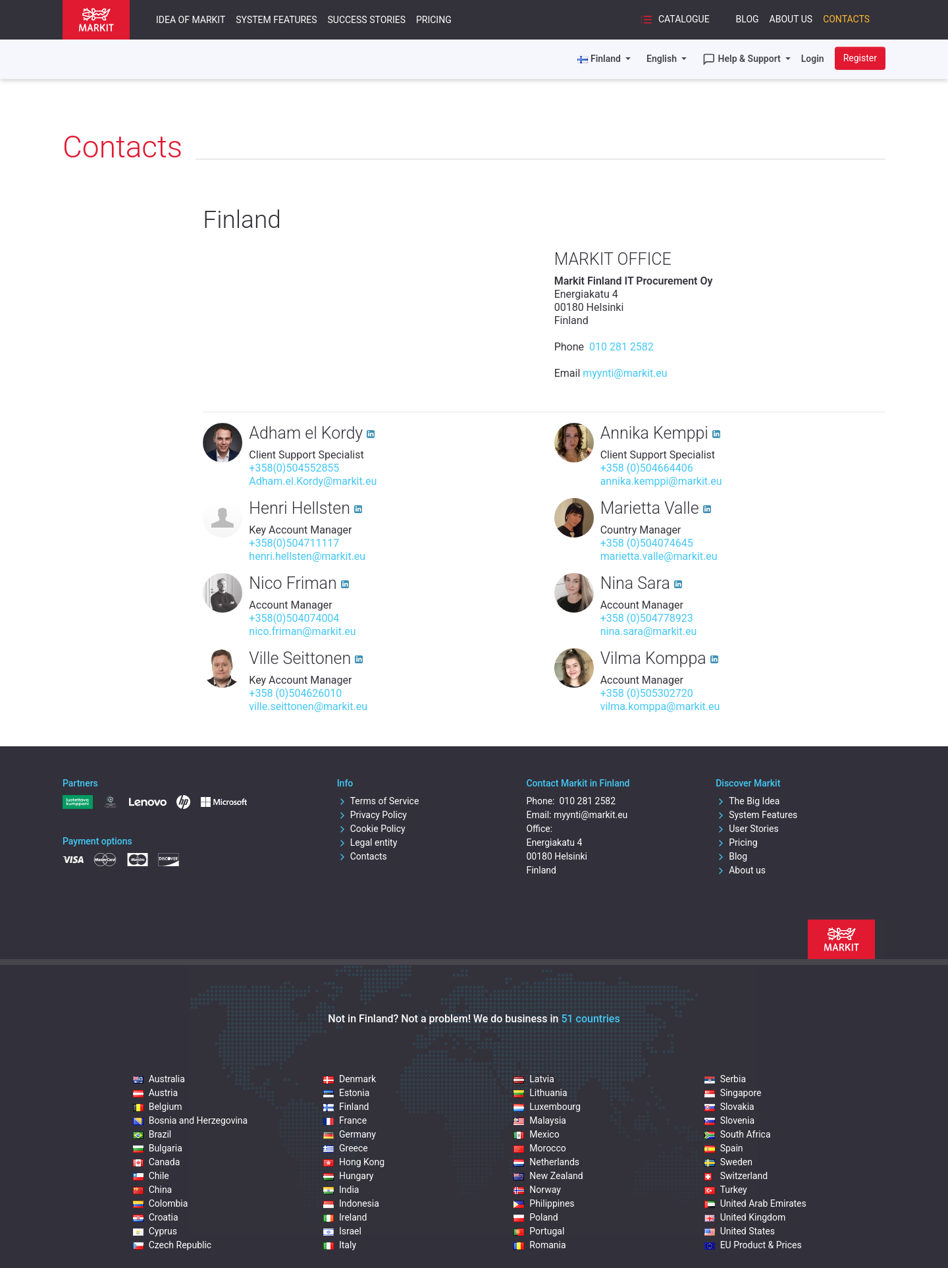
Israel (342, 1231)
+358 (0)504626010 (295, 693)
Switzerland (736, 1176)
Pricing (434, 19)
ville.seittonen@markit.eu (308, 706)
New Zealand (548, 1176)
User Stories (747, 828)
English (662, 58)
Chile (151, 1176)
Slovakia (729, 1106)
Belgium (157, 1106)
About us (741, 870)
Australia (159, 1079)
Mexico (536, 1134)
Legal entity (367, 842)
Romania (540, 1245)
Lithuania (540, 1093)
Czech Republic (172, 1245)
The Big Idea (747, 801)
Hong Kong (353, 1162)
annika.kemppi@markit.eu (661, 481)
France (345, 1120)
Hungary (348, 1176)
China (152, 1189)
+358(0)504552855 (294, 468)
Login (812, 58)
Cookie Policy (371, 828)
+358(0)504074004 (294, 618)
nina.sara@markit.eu (648, 631)
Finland (346, 1106)
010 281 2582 (620, 347)
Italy (339, 1245)
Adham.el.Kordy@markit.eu (313, 481)
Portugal (539, 1231)
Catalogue (674, 19)
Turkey (725, 1189)
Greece (345, 1148)
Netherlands (546, 1162)
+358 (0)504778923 (646, 618)
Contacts (846, 19)
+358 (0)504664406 (646, 468)
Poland (536, 1217)
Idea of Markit (190, 19)
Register (860, 58)
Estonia (346, 1093)
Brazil (152, 1134)
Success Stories (366, 19)
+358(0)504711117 (294, 543)
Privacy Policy (372, 815)
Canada (156, 1162)
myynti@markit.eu (625, 373)
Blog (747, 19)
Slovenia (729, 1120)
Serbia (725, 1079)
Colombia (160, 1203)
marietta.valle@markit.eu (659, 556)
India (341, 1189)
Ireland (345, 1217)
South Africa (737, 1134)
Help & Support (742, 59)
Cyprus (155, 1231)
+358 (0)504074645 (646, 543)
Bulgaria (157, 1148)
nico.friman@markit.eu (302, 631)
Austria (155, 1093)
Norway (537, 1189)
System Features (276, 19)
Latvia (534, 1079)
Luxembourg (547, 1106)
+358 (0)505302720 (646, 693)
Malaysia (540, 1120)
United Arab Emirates (755, 1203)
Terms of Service (378, 801)
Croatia (155, 1217)
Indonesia (351, 1203)
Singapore (733, 1093)
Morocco (540, 1148)
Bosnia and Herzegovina (190, 1120)
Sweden (728, 1162)
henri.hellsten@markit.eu (307, 556)
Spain (723, 1148)
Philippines (544, 1203)
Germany (349, 1134)
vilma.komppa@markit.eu (660, 706)
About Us (791, 19)
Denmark (349, 1079)
